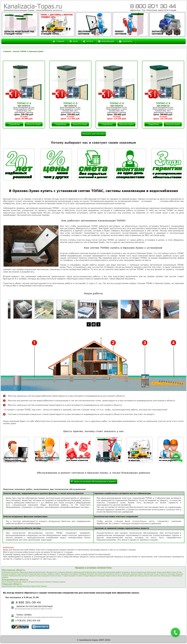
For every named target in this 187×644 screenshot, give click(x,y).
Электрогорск (143, 576)
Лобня (57, 574)
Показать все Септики (93, 134)
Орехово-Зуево (137, 574)
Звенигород (161, 572)
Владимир (17, 582)
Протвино (171, 574)
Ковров (32, 582)
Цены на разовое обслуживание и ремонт (93, 481)
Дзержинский (79, 572)
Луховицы (65, 574)
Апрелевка (6, 572)
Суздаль (62, 582)
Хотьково (101, 576)
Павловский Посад (150, 574)
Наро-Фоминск (108, 574)
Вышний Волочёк (9, 586)
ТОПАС (155, 201)
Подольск (163, 574)
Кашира (5, 574)
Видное (32, 572)
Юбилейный (177, 576)
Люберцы (83, 574)
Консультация (33, 124)
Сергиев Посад (34, 576)
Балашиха (15, 572)
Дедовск (69, 572)
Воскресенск (52, 572)
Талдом (86, 576)
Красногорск (42, 574)
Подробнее (14, 124)
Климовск (13, 574)
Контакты (125, 41)
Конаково (26, 586)
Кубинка (51, 574)
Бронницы (24, 572)
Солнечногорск (55, 576)
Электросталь (155, 576)
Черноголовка (111, 576)
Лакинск (48, 582)
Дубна (118, 572)
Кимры (19, 586)
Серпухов (45, 576)
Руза (26, 576)
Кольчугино (40, 582)
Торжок (44, 586)
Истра (179, 572)
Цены (73, 41)
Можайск (90, 574)
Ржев (38, 586)
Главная (58, 41)
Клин (19, 574)
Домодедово (110, 572)
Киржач (25, 582)
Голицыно (61, 572)
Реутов (21, 576)
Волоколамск (40, 572)
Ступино (79, 576)
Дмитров (88, 572)
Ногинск (118, 574)
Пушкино (179, 574)
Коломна (25, 574)
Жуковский (151, 572)
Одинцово (126, 574)
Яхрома (5, 577)
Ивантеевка (171, 572)
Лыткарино (73, 574)
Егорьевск (126, 572)
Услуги (88, 41)
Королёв (33, 574)
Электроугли (166, 576)
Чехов (119, 576)
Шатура (126, 576)
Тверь (33, 586)
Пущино (5, 576)
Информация (106, 41)
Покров (55, 582)
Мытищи (98, 574)
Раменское (13, 576)
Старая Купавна (68, 576)
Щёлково (133, 576)
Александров (7, 582)
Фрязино (93, 576)
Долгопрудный (99, 572)
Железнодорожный (138, 572)
